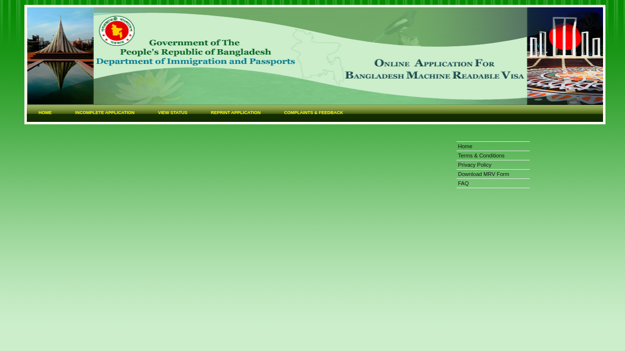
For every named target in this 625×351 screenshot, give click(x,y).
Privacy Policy (474, 165)
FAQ (463, 183)
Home (465, 146)
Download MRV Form (483, 174)
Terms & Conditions (481, 155)
